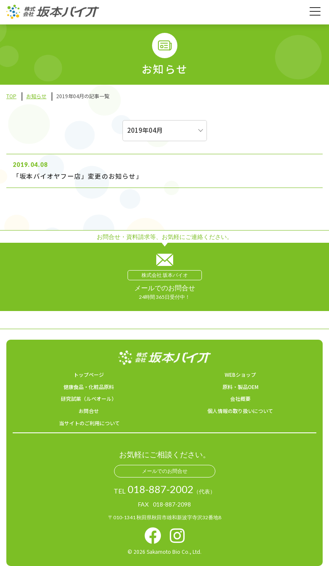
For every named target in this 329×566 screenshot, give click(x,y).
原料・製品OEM (240, 386)
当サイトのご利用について (89, 423)
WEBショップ (240, 374)
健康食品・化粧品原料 (88, 386)
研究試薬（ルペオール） (89, 398)
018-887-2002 (160, 489)
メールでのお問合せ (165, 471)
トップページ (88, 374)
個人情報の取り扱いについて (240, 410)
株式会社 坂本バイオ (164, 275)
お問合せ (89, 410)
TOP (11, 95)
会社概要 (240, 398)
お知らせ (36, 95)
